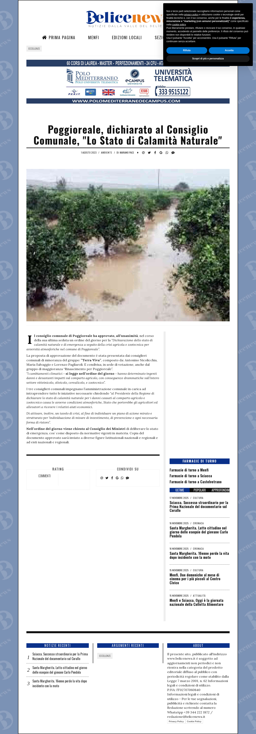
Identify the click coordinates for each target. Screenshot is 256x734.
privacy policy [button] (191, 679)
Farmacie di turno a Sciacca (191, 475)
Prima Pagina (58, 37)
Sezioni (162, 37)
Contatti (191, 37)
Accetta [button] (229, 715)
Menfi (93, 37)
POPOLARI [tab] (200, 490)
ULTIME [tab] (179, 490)
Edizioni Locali (127, 37)
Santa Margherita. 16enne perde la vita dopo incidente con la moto (199, 555)
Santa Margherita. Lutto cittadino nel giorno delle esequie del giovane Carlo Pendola (199, 531)
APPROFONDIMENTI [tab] (221, 490)
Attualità (199, 595)
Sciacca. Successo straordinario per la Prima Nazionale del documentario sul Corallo (199, 506)
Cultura (198, 497)
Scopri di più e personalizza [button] (208, 723)
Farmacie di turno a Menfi (189, 469)
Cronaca (198, 523)
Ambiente (106, 152)
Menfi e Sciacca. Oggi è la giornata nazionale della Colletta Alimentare (196, 602)
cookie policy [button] (179, 689)
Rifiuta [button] (186, 715)
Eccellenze (34, 48)
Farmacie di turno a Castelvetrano (196, 481)
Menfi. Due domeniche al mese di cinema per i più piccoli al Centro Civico (195, 578)
